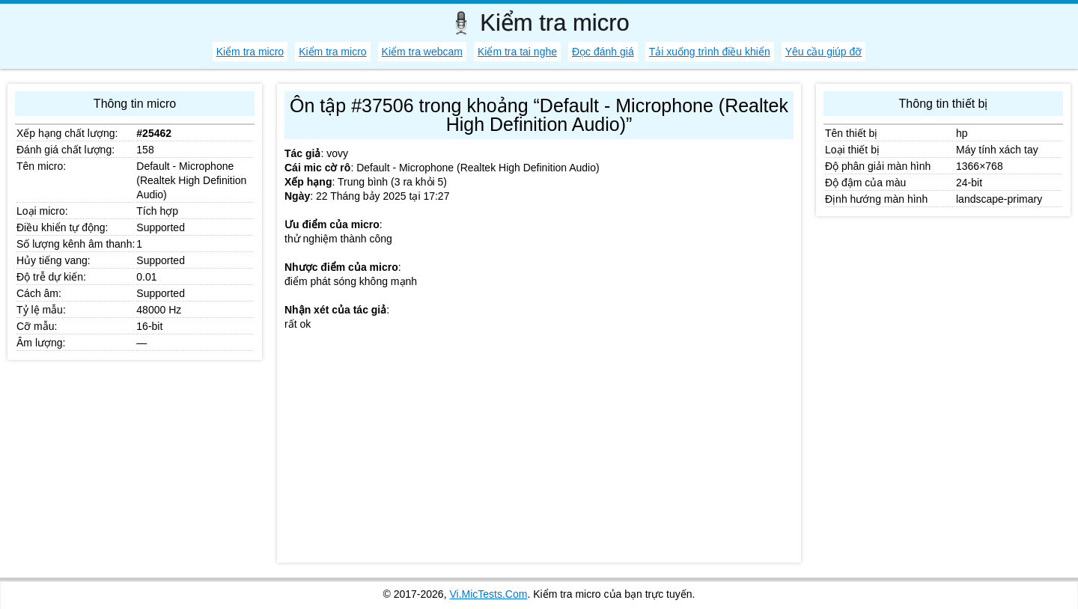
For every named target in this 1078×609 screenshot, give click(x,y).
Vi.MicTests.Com (488, 594)
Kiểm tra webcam (422, 52)
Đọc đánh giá (603, 52)
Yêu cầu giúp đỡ (823, 52)
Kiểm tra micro (250, 52)
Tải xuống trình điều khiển (709, 52)
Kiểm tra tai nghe (517, 52)
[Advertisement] (539, 450)
